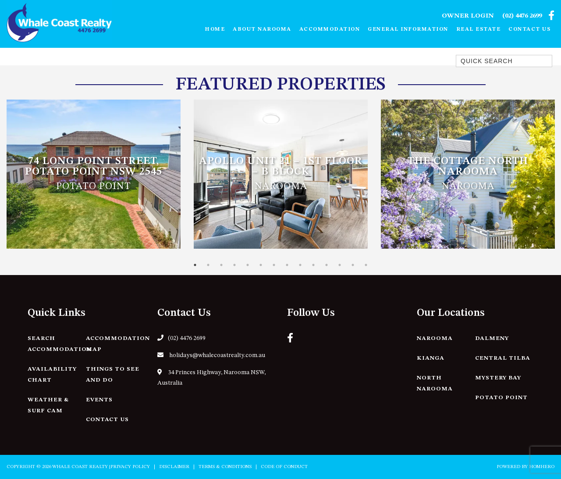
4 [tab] (234, 265)
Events (99, 400)
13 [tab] (352, 265)
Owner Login (468, 16)
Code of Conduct (284, 467)
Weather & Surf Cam (48, 405)
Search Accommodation (60, 344)
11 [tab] (326, 265)
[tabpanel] (93, 174)
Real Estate (478, 29)
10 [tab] (313, 265)
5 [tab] (247, 265)
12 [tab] (339, 265)
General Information (408, 29)
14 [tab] (366, 265)
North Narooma (435, 383)
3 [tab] (221, 265)
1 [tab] (195, 265)
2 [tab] (208, 265)
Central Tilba (502, 358)
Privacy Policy (130, 467)
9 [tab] (300, 265)
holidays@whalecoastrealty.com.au (211, 355)
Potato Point (501, 397)
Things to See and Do (112, 374)
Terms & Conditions (225, 467)
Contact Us (529, 29)
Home (215, 29)
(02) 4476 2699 (522, 16)
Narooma (435, 338)
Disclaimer (174, 467)
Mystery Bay (498, 378)
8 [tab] (287, 265)
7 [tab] (274, 265)
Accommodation (329, 29)
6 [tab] (260, 265)
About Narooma (262, 29)
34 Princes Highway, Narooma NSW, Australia (211, 377)
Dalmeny (492, 338)
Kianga (430, 358)
